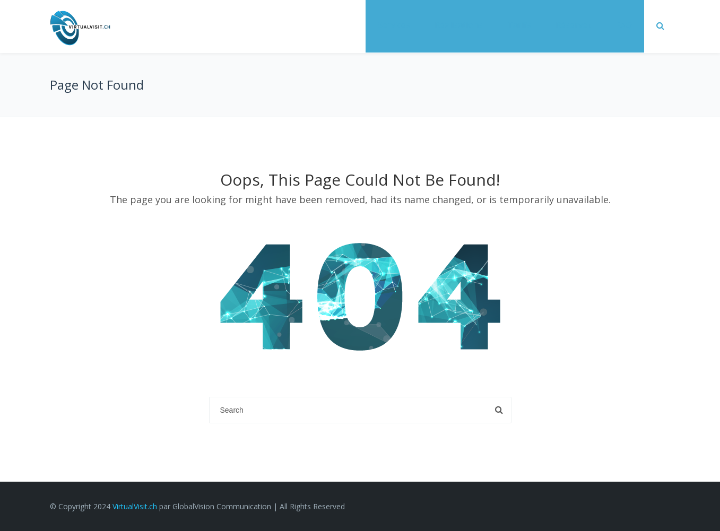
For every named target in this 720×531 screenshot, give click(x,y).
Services (394, 25)
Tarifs (519, 25)
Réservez (574, 25)
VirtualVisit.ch (134, 506)
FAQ (624, 25)
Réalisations (459, 25)
